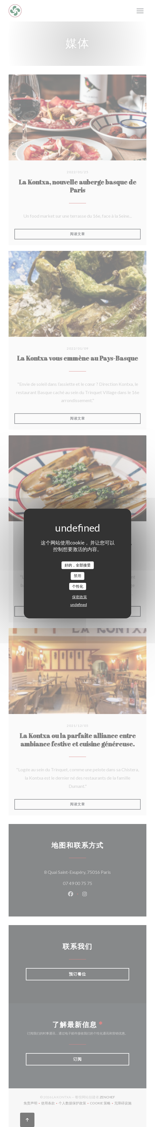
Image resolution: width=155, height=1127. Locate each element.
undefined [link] (78, 604)
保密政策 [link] (79, 597)
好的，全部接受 (78, 565)
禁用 (77, 575)
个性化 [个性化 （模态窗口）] (77, 586)
